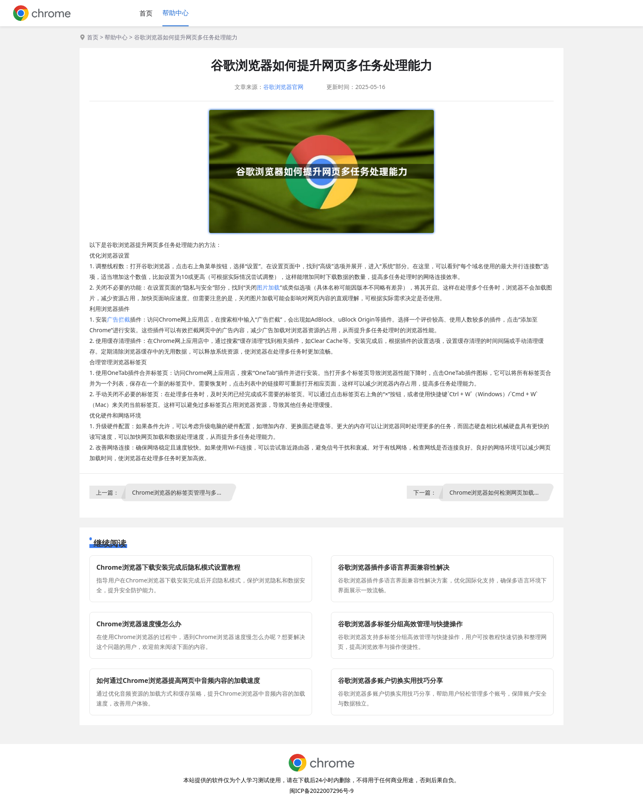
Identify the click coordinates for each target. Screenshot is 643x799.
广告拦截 (118, 319)
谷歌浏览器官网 (283, 87)
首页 (146, 13)
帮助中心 (175, 12)
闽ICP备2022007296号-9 (322, 790)
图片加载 (268, 287)
